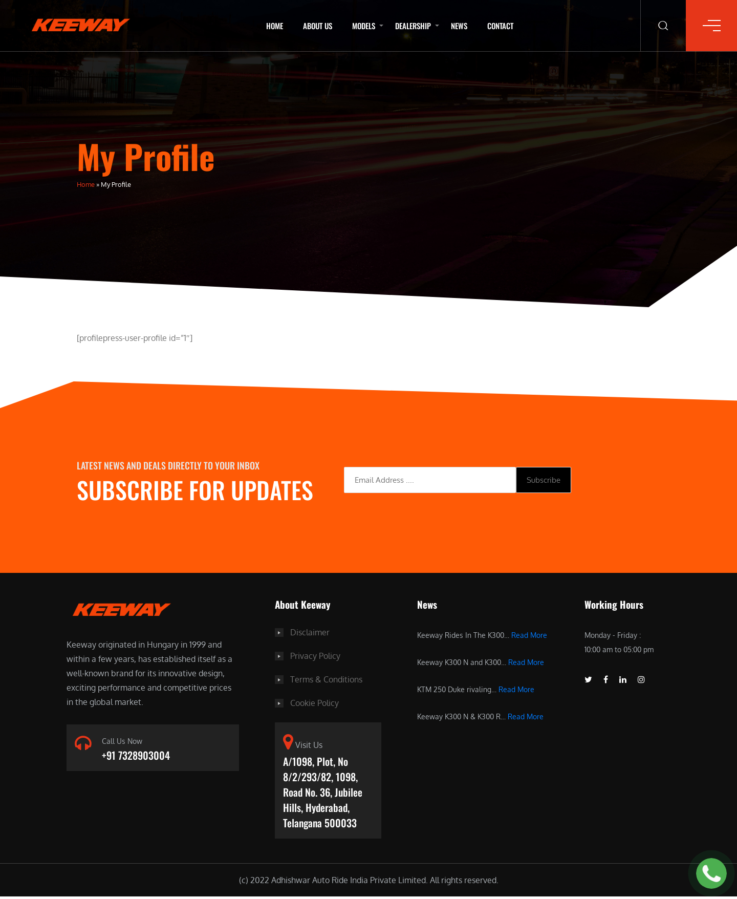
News (459, 25)
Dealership (413, 25)
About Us (317, 25)
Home (274, 25)
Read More (529, 635)
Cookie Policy (314, 703)
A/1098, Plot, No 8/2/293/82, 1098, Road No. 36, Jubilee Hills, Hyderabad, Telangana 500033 (322, 793)
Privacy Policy (315, 656)
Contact (500, 25)
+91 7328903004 (136, 755)
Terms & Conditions (326, 679)
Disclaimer (310, 632)
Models (363, 25)
